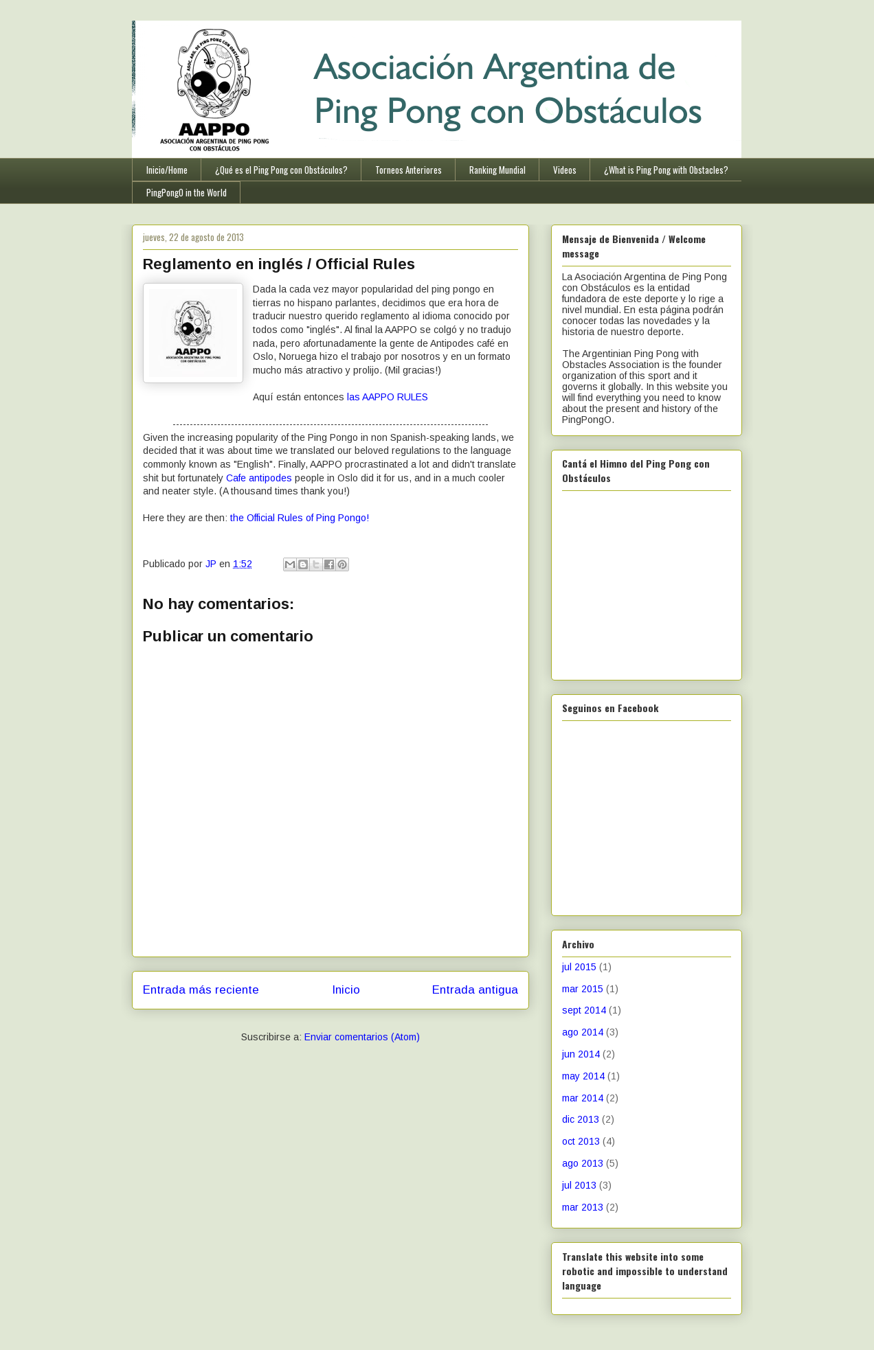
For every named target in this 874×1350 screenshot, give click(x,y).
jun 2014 (581, 1054)
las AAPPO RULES (387, 396)
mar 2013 (582, 1207)
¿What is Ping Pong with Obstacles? (666, 169)
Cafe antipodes (259, 477)
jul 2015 (579, 966)
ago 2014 (582, 1032)
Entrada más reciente (201, 989)
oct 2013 (581, 1141)
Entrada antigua (475, 989)
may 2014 (583, 1076)
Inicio (346, 989)
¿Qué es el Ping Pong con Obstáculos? (281, 169)
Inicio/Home (167, 169)
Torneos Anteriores (408, 169)
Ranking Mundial (497, 169)
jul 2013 (579, 1185)
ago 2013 (582, 1163)
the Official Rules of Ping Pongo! (299, 517)
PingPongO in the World (186, 192)
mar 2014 (582, 1097)
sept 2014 (584, 1010)
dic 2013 (580, 1119)
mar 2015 (582, 988)
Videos (564, 169)
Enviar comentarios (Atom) (362, 1036)
